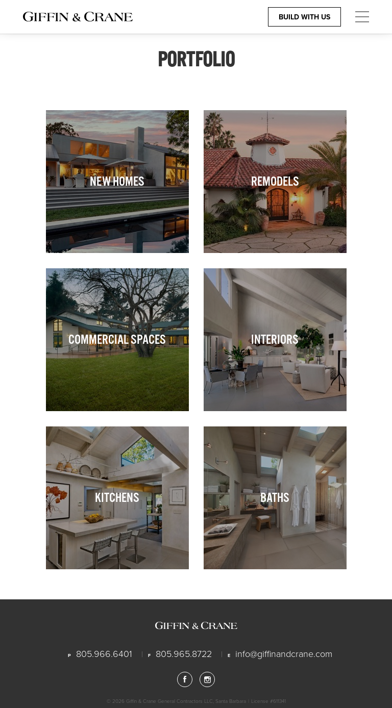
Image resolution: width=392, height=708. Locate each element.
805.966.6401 (104, 653)
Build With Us (304, 17)
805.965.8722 (184, 653)
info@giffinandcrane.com (283, 653)
